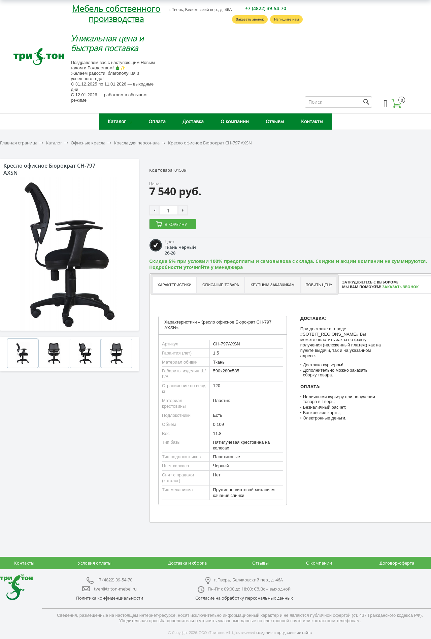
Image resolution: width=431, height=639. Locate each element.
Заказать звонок (250, 19)
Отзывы (275, 121)
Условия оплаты (94, 563)
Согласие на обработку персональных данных (244, 598)
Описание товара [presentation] (220, 285)
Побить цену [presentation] (319, 285)
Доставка (193, 121)
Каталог (117, 121)
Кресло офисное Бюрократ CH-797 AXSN (210, 143)
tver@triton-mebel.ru (115, 589)
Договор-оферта (396, 563)
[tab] (174, 285)
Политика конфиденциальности (109, 598)
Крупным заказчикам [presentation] (272, 285)
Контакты (312, 121)
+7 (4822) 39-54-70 (265, 8)
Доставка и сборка (187, 563)
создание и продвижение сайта (284, 632)
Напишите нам (286, 19)
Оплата (157, 121)
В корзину (176, 224)
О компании (235, 121)
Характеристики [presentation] (175, 285)
